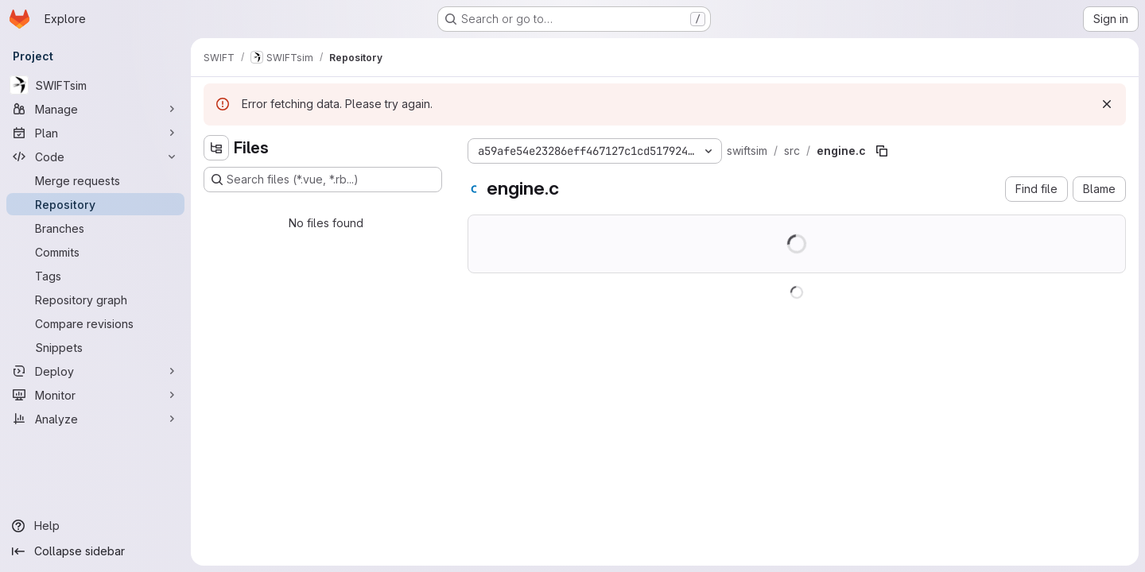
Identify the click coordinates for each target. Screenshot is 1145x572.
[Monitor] (95, 395)
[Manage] (95, 109)
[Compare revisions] (95, 323)
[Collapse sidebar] (95, 551)
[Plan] (95, 133)
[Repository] (95, 204)
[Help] (95, 526)
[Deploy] (95, 371)
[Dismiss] (1106, 104)
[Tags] (95, 276)
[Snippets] (95, 347)
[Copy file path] (882, 151)
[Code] (95, 156)
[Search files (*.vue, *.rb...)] (323, 179)
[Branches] (95, 228)
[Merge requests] (95, 180)
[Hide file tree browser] (216, 147)
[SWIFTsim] (95, 85)
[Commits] (95, 252)
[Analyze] (95, 419)
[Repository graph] (95, 299)
